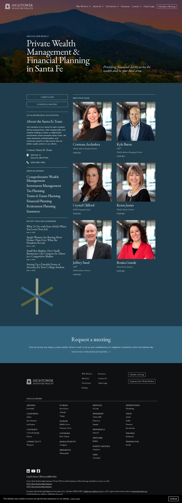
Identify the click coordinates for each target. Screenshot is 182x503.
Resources (125, 6)
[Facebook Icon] (38, 472)
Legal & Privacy (32, 476)
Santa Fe (96, 433)
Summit (95, 424)
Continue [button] (173, 499)
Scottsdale (30, 408)
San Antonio (130, 428)
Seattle (128, 445)
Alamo (29, 417)
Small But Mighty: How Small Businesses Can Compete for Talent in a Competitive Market (46, 253)
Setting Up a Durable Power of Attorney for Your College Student (45, 266)
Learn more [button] (75, 499)
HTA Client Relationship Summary (39, 484)
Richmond (129, 436)
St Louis (96, 408)
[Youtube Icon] (33, 472)
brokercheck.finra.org (139, 491)
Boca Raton (64, 408)
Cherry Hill (97, 417)
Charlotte (96, 449)
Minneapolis (64, 453)
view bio (77, 153)
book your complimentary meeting (91, 352)
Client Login (149, 6)
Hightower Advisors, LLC (93, 491)
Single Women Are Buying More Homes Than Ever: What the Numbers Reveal (44, 240)
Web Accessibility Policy (48, 476)
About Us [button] (97, 6)
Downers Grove (65, 428)
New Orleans (64, 436)
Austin (128, 417)
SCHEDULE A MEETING (47, 104)
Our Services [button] (111, 6)
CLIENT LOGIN (47, 97)
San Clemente (32, 420)
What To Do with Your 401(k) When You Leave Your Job (46, 228)
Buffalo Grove (65, 424)
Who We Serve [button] (82, 6)
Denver (29, 436)
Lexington (63, 445)
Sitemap (85, 387)
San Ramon (31, 424)
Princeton (96, 420)
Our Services (86, 383)
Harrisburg (130, 408)
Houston (129, 424)
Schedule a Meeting (166, 6)
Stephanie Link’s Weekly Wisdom (142, 381)
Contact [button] (135, 6)
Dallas (128, 420)
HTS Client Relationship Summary (39, 486)
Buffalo (95, 441)
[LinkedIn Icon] (28, 472)
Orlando (63, 412)
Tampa (62, 416)
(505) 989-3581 (38, 162)
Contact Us (102, 378)
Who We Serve (87, 374)
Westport (30, 445)
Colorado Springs (33, 433)
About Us (85, 378)
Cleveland (96, 458)
